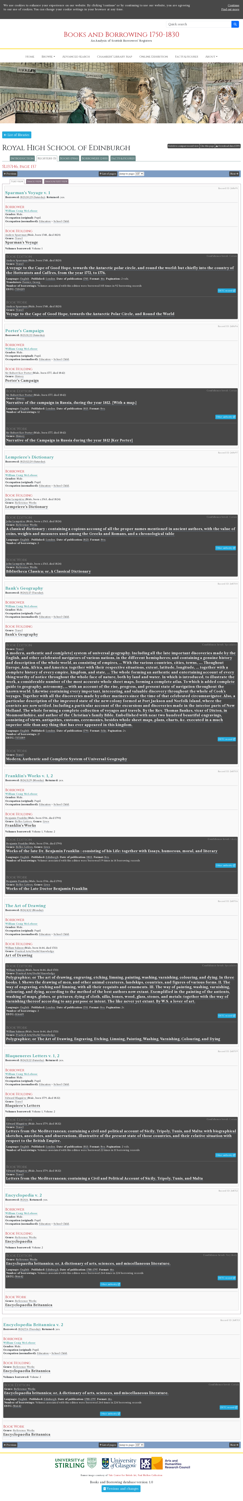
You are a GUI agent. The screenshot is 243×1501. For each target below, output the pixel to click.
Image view (34, 181)
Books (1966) (69, 158)
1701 (85, 1007)
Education (45, 221)
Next (234, 173)
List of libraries (17, 135)
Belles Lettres (23, 821)
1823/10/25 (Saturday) (32, 197)
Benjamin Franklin (16, 818)
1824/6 (24, 1199)
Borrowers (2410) (95, 158)
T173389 (20, 737)
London (50, 278)
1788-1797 (92, 1269)
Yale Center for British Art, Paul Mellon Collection (135, 1475)
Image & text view (56, 181)
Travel (18, 238)
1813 (85, 1146)
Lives (46, 821)
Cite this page (207, 146)
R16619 (19, 1014)
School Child (61, 221)
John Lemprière (15, 499)
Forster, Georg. (31, 282)
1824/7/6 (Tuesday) (29, 1329)
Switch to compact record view (183, 146)
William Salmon (14, 948)
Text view (17, 181)
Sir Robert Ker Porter (19, 373)
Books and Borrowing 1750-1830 (121, 34)
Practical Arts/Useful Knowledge (34, 951)
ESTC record (226, 290)
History (19, 376)
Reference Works (26, 502)
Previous (10, 173)
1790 (86, 730)
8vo (102, 408)
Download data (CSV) (228, 146)
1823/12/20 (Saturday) (32, 461)
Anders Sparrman (16, 235)
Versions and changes (121, 1488)
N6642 (19, 1276)
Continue (233, 5)
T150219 (20, 289)
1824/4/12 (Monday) (31, 910)
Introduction (22, 158)
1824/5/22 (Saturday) (32, 1060)
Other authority (225, 417)
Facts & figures (123, 158)
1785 (85, 278)
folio (103, 730)
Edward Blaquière (16, 1098)
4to (102, 278)
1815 (85, 408)
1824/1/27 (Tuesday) (31, 592)
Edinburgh (52, 857)
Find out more (230, 9)
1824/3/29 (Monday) (32, 780)
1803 (89, 857)
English (24, 278)
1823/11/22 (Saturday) (32, 335)
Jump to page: (127, 173)
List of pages (108, 173)
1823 (86, 539)
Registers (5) (47, 158)
